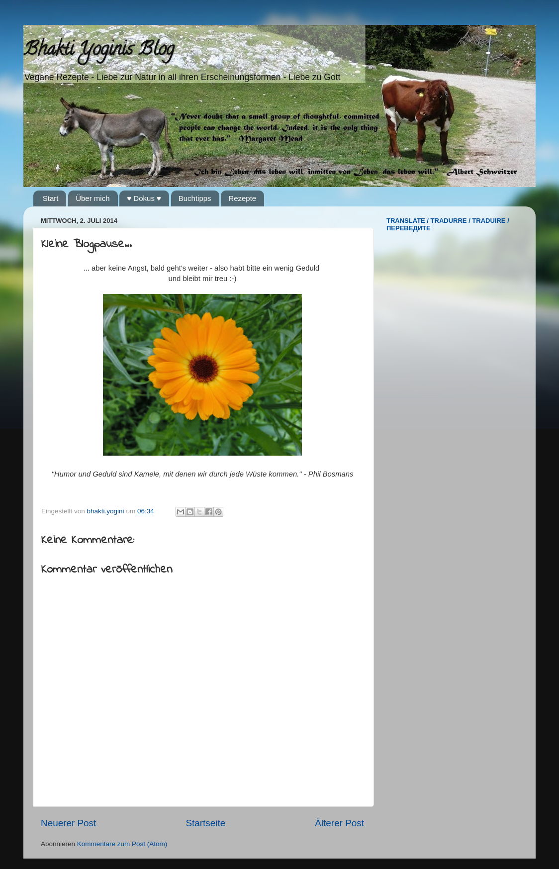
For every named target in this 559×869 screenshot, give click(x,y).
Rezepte (242, 198)
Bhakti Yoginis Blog (98, 51)
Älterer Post (339, 823)
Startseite (205, 823)
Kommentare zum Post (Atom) (122, 844)
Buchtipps (195, 198)
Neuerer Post (68, 823)
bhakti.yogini (106, 511)
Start (51, 198)
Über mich (92, 198)
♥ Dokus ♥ (144, 198)
